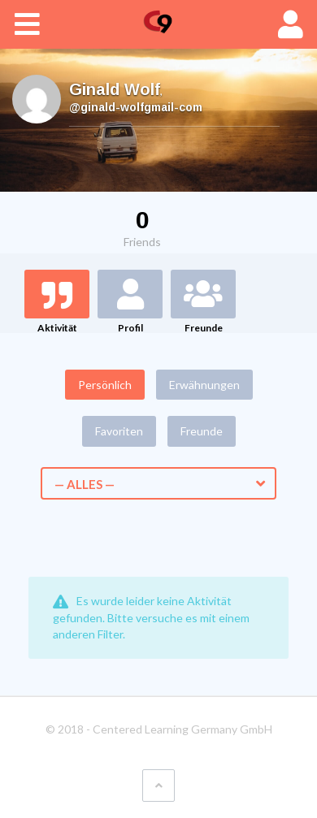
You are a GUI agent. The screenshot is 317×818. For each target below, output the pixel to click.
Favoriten (119, 431)
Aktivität (57, 328)
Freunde (204, 328)
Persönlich (105, 385)
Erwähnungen (204, 385)
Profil (130, 328)
